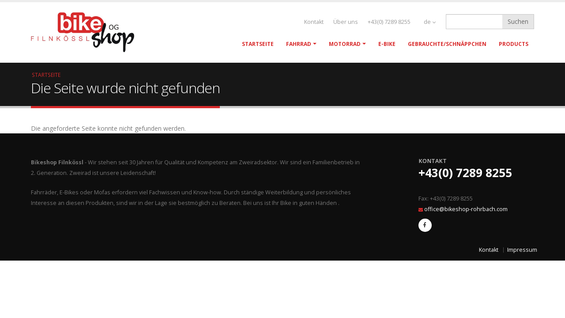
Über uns (345, 22)
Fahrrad (298, 44)
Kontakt (314, 22)
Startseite (258, 44)
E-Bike (387, 44)
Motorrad (345, 44)
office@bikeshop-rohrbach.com (466, 209)
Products (513, 44)
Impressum (522, 250)
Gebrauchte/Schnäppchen (447, 44)
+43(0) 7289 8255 (389, 22)
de (430, 22)
